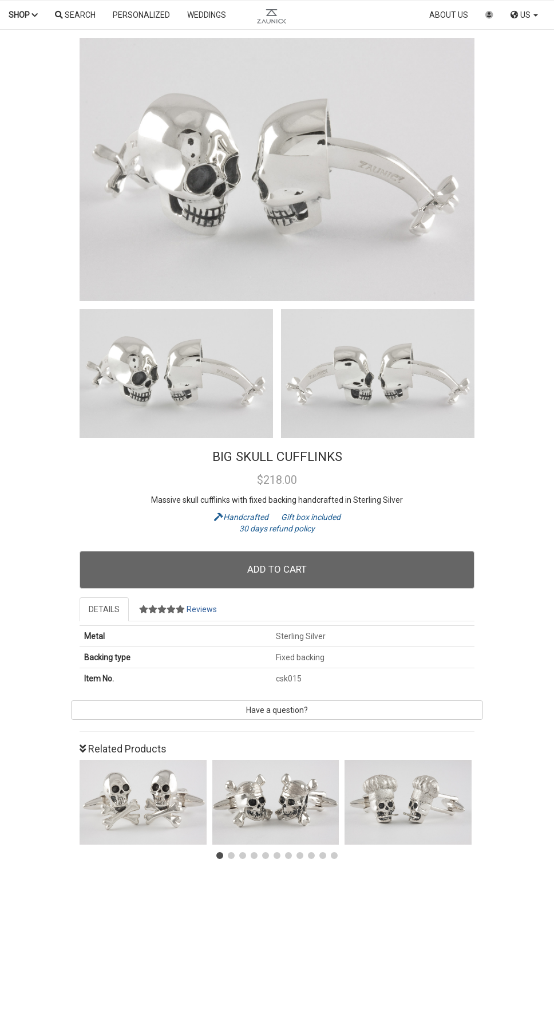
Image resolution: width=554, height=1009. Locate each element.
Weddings (206, 14)
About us (448, 14)
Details (104, 609)
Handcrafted (242, 517)
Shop (23, 14)
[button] (219, 855)
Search (75, 14)
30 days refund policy (277, 528)
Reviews (178, 609)
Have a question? (277, 710)
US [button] (524, 14)
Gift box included (305, 517)
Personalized (141, 14)
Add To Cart (277, 569)
